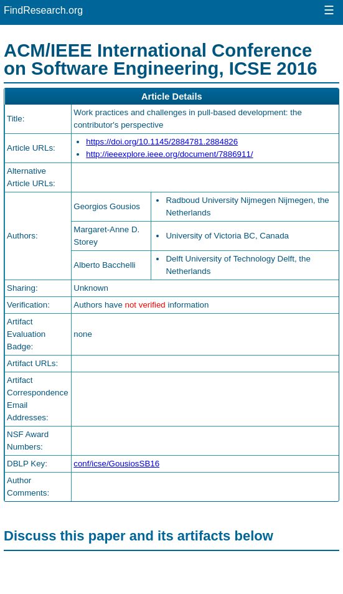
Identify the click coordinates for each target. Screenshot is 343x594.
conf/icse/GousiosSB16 (116, 463)
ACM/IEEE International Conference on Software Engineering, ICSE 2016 (160, 59)
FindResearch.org (43, 10)
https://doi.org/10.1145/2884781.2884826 (162, 141)
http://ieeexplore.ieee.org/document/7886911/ (169, 154)
